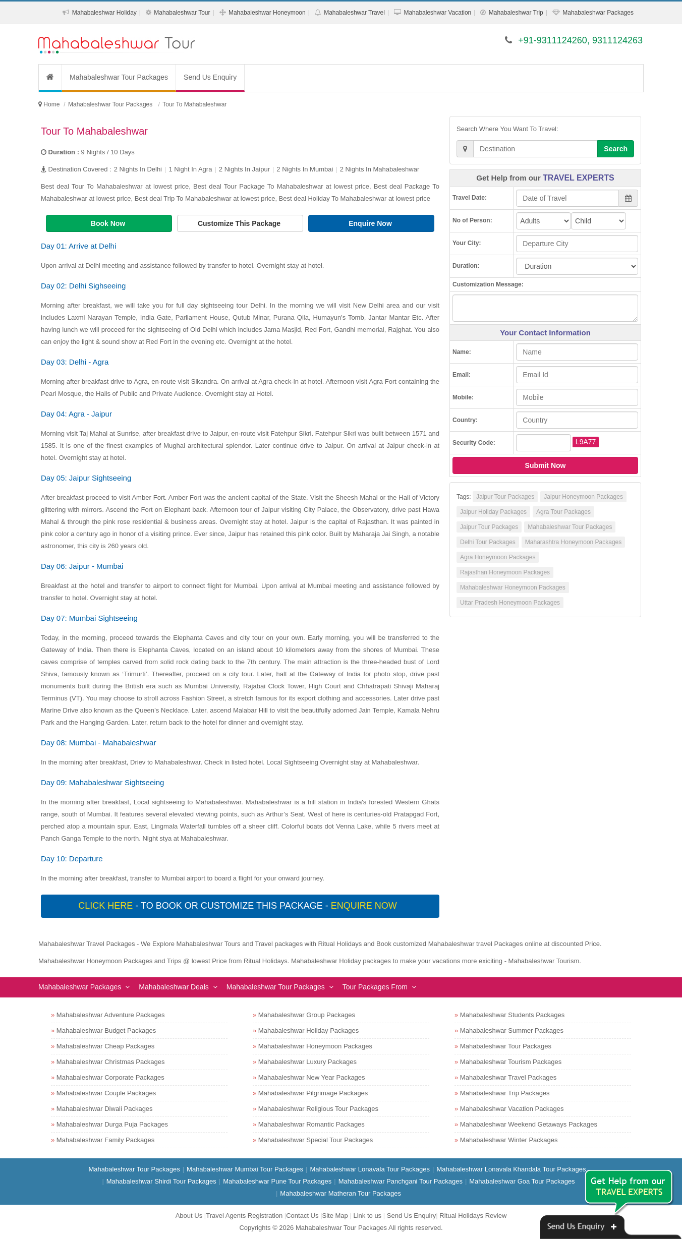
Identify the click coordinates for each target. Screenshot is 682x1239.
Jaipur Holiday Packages (493, 511)
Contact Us (302, 1215)
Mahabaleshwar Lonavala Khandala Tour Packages (511, 1169)
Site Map (335, 1215)
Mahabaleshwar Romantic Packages (311, 1124)
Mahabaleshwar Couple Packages (106, 1093)
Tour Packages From (375, 987)
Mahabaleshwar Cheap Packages (105, 1046)
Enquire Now (371, 223)
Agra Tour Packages (563, 511)
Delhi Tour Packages (488, 542)
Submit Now (545, 465)
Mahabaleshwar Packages (598, 12)
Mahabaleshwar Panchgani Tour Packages (400, 1181)
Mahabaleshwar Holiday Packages (308, 1030)
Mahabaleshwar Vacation (437, 12)
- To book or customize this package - (238, 906)
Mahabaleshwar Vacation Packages (512, 1108)
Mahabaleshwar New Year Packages (311, 1077)
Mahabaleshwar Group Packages (306, 1015)
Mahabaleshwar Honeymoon (267, 12)
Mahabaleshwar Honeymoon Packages (512, 587)
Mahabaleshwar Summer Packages (511, 1030)
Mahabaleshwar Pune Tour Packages (277, 1181)
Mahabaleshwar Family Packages (105, 1140)
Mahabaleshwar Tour (182, 12)
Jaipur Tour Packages (505, 496)
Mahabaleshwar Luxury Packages (307, 1062)
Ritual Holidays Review (472, 1215)
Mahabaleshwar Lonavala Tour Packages (370, 1169)
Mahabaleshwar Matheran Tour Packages (340, 1193)
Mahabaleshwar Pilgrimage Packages (313, 1093)
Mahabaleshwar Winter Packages (509, 1140)
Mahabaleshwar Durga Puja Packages (112, 1124)
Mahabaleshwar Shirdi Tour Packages (161, 1181)
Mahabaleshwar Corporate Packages (110, 1077)
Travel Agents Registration (244, 1215)
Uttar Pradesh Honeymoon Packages (510, 602)
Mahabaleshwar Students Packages (512, 1015)
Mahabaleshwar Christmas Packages (110, 1062)
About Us (189, 1215)
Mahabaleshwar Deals (174, 987)
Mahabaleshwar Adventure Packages (110, 1015)
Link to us (367, 1215)
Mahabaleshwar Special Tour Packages (315, 1140)
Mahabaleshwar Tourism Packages (510, 1062)
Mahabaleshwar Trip (516, 12)
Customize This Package (240, 223)
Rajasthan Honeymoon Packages (505, 572)
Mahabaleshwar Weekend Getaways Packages (528, 1124)
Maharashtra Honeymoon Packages (573, 542)
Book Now (109, 223)
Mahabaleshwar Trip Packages (505, 1093)
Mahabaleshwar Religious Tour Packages (318, 1108)
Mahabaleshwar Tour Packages (119, 77)
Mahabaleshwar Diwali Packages (104, 1108)
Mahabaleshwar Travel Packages (508, 1077)
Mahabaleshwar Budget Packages (106, 1030)
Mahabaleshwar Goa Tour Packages (522, 1181)
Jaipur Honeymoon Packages (583, 496)
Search (616, 149)
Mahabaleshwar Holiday (104, 12)
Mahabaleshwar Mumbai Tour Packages (245, 1169)
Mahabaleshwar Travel (354, 12)
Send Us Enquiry (210, 77)
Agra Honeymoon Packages (497, 557)
